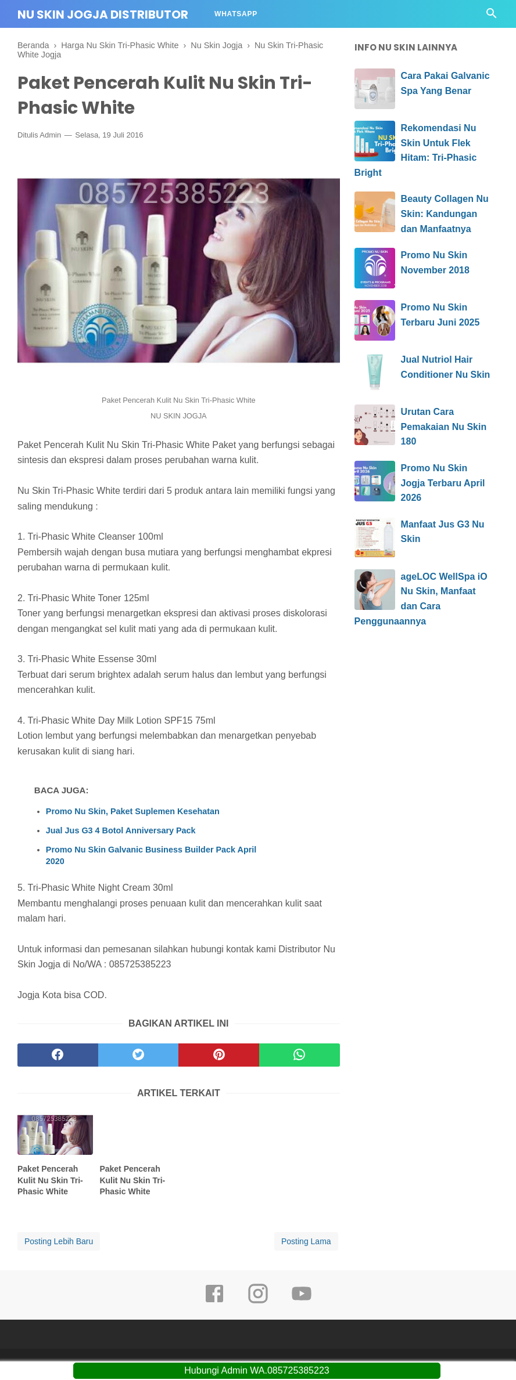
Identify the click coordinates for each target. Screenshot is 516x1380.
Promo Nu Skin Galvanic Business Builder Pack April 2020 (151, 855)
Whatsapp (235, 14)
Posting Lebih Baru (58, 1241)
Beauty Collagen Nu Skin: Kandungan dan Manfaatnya (445, 213)
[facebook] (57, 1055)
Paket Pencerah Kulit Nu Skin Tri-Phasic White (50, 1180)
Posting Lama (306, 1241)
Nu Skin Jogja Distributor (102, 14)
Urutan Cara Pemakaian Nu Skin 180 (444, 426)
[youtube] (301, 1301)
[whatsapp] (299, 1055)
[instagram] (258, 1301)
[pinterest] (218, 1055)
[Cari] (492, 16)
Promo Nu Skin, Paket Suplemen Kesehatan (133, 811)
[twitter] (138, 1055)
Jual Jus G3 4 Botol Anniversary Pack (121, 830)
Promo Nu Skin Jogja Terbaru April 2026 (443, 483)
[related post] (55, 1133)
